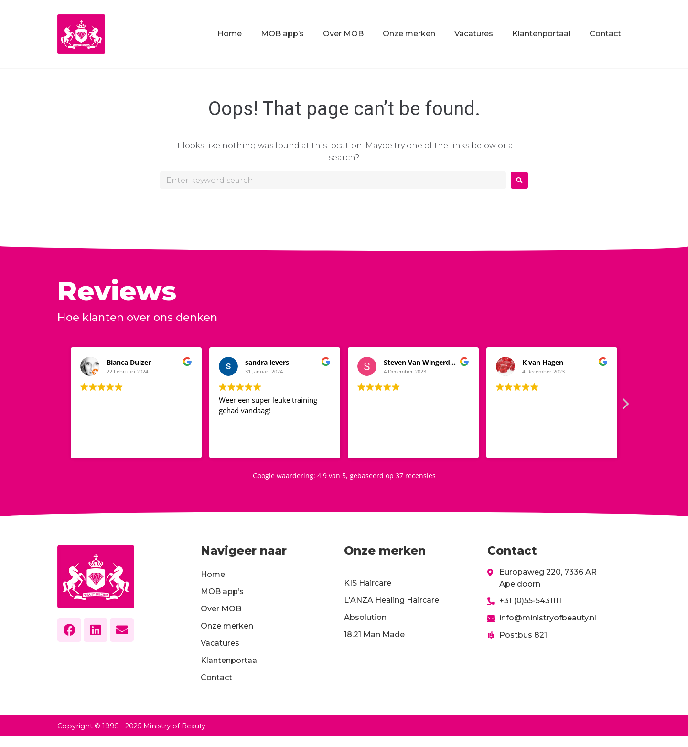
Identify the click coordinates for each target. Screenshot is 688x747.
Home (229, 33)
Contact (605, 33)
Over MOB (343, 33)
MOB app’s (282, 33)
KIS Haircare (367, 582)
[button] (625, 400)
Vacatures (473, 33)
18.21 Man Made (374, 634)
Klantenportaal (541, 33)
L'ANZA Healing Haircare (391, 600)
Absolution (365, 617)
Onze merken (409, 33)
